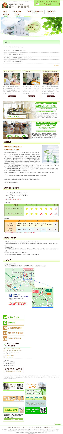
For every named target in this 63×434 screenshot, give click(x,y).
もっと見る (56, 65)
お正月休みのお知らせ (18, 61)
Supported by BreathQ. (31, 433)
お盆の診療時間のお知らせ (19, 54)
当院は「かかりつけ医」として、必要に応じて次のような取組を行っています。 (22, 179)
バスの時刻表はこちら (40, 265)
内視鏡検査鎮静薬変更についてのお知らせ (22, 57)
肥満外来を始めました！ (18, 47)
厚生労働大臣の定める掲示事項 (11, 182)
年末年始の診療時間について (19, 50)
